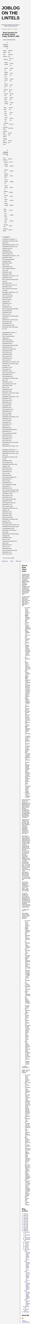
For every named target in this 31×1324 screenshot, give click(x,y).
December (27, 1232)
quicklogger (24, 584)
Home (11, 561)
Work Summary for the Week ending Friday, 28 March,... (27, 1255)
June (26, 1245)
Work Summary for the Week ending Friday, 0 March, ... (27, 1294)
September (27, 1239)
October (27, 1237)
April (26, 1248)
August (26, 1242)
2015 (24, 1220)
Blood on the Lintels (13, 24)
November (27, 1235)
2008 (24, 1230)
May (26, 1246)
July (26, 1243)
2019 (24, 1214)
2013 (24, 1223)
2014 (24, 1221)
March (26, 1249)
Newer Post (5, 561)
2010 (24, 1227)
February (27, 1306)
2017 (24, 1217)
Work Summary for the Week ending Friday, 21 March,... (27, 1266)
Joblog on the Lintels (11, 12)
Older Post (18, 561)
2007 (24, 1312)
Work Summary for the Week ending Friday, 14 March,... (27, 1276)
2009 (24, 1229)
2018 (24, 1215)
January (27, 1309)
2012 (24, 1224)
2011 (24, 1226)
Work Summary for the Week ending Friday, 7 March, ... (27, 1285)
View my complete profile (25, 1321)
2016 (24, 1218)
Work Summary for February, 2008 (27, 1302)
